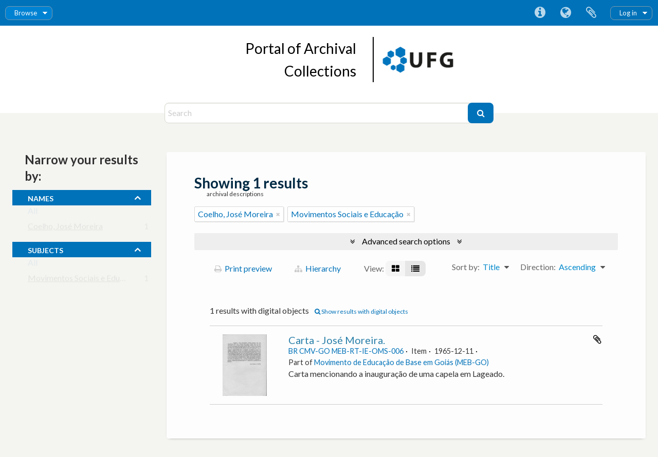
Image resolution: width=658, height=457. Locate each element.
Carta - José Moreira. (336, 340)
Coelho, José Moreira (65, 228)
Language (565, 13)
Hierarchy (318, 268)
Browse (25, 13)
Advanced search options (406, 241)
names (40, 197)
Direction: (538, 267)
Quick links (540, 13)
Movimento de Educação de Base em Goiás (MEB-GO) (401, 362)
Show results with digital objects (361, 311)
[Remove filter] (278, 214)
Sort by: (466, 267)
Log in (628, 13)
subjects (45, 249)
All (33, 213)
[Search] (317, 113)
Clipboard (591, 13)
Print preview (243, 268)
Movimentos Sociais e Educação (84, 280)
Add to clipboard (597, 339)
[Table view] (415, 268)
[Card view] (396, 268)
